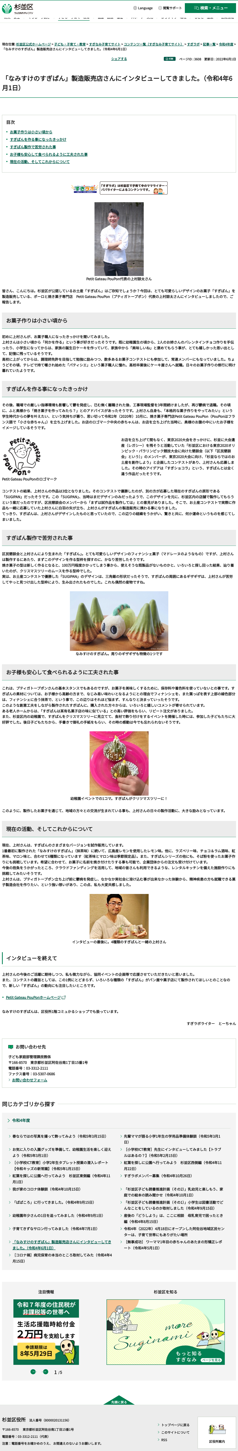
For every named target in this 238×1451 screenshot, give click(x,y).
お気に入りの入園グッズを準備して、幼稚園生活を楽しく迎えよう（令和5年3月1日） (61, 1141)
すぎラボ (193, 32)
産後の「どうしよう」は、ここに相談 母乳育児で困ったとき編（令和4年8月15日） (173, 1207)
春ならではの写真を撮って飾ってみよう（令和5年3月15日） (60, 1124)
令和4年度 (226, 32)
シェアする (119, 47)
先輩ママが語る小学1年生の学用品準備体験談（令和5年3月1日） (172, 1127)
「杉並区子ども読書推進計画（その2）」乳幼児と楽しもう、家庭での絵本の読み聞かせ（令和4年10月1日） (173, 1180)
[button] (143, 7)
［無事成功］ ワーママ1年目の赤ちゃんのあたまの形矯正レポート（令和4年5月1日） (173, 1233)
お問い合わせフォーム (29, 1068)
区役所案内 (217, 1430)
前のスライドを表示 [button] (33, 1360)
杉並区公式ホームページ (33, 32)
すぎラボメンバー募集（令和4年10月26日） (159, 1164)
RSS (164, 1428)
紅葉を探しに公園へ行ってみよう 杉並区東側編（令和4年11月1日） (61, 1167)
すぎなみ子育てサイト (104, 32)
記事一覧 (209, 32)
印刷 (171, 47)
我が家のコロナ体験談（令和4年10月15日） (47, 1177)
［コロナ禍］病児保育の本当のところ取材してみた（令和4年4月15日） (62, 1246)
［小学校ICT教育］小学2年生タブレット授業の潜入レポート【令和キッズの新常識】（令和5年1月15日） (60, 1154)
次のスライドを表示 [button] (45, 1360)
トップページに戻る (175, 1413)
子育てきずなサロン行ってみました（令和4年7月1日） (55, 1217)
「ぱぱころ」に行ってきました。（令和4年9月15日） (54, 1190)
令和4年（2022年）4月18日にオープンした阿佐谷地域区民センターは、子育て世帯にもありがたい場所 (174, 1220)
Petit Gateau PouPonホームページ (36, 986)
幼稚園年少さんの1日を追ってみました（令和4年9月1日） (58, 1204)
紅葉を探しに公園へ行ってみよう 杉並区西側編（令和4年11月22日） (173, 1154)
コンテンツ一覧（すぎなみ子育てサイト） (154, 32)
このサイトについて (175, 1421)
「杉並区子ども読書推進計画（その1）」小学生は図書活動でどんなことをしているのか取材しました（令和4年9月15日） (173, 1193)
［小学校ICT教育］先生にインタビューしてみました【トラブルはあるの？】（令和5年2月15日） (172, 1141)
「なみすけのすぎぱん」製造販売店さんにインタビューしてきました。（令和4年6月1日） (61, 1233)
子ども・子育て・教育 (70, 32)
